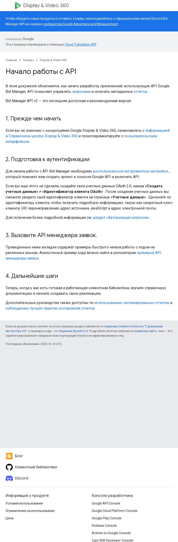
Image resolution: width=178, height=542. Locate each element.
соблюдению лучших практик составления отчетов (50, 308)
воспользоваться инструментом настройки (130, 171)
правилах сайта (145, 331)
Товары (28, 60)
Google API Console (106, 503)
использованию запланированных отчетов (132, 303)
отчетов (140, 91)
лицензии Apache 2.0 (73, 331)
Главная (11, 60)
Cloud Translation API (80, 44)
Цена (9, 518)
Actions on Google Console (111, 533)
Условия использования (24, 503)
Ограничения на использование (30, 511)
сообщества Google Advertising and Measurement (80, 24)
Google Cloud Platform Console (114, 511)
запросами (81, 91)
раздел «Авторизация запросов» (121, 217)
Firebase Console (104, 525)
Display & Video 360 (46, 5)
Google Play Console (106, 518)
